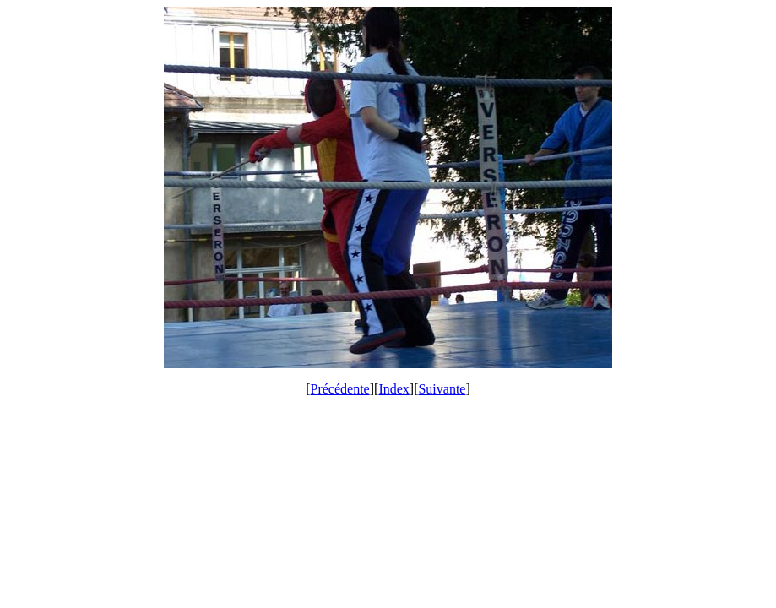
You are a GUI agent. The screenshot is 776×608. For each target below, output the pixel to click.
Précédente (340, 389)
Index (393, 389)
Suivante (441, 389)
